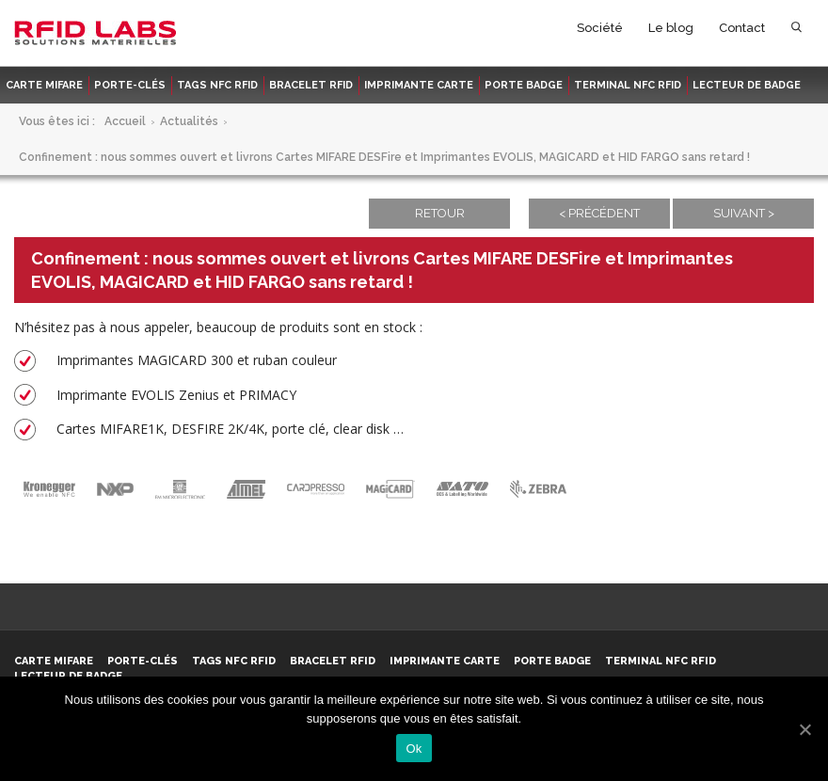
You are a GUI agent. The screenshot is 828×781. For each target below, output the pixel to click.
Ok (414, 748)
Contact (742, 28)
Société (600, 28)
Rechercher (796, 31)
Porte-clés (130, 85)
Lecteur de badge (747, 85)
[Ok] (804, 729)
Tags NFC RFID (217, 85)
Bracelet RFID (311, 85)
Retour (440, 213)
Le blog (670, 28)
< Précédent (599, 213)
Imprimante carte (418, 85)
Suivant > (743, 213)
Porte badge (524, 85)
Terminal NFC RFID (627, 85)
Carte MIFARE (44, 85)
